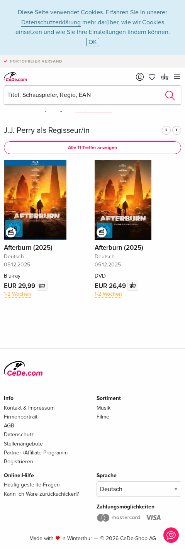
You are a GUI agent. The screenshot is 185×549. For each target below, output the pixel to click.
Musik (103, 408)
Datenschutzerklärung (51, 22)
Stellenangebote (23, 444)
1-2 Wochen (17, 294)
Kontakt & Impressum (29, 408)
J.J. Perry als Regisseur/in (47, 130)
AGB (9, 425)
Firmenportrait (20, 416)
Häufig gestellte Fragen (32, 484)
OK (92, 42)
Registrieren (18, 461)
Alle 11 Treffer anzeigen (92, 148)
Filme (103, 416)
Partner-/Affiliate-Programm (36, 452)
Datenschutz (19, 434)
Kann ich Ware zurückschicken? (41, 494)
